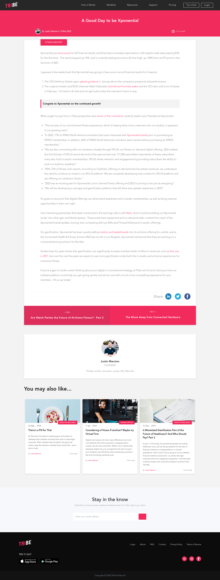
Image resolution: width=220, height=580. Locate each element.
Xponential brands (137, 135)
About (143, 544)
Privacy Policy (176, 544)
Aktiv (129, 213)
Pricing (172, 4)
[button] (88, 5)
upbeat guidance (88, 81)
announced (64, 53)
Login (207, 5)
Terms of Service (194, 544)
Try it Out (191, 5)
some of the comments (110, 116)
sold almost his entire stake (123, 86)
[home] (21, 5)
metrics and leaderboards (114, 232)
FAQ (152, 544)
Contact (162, 544)
